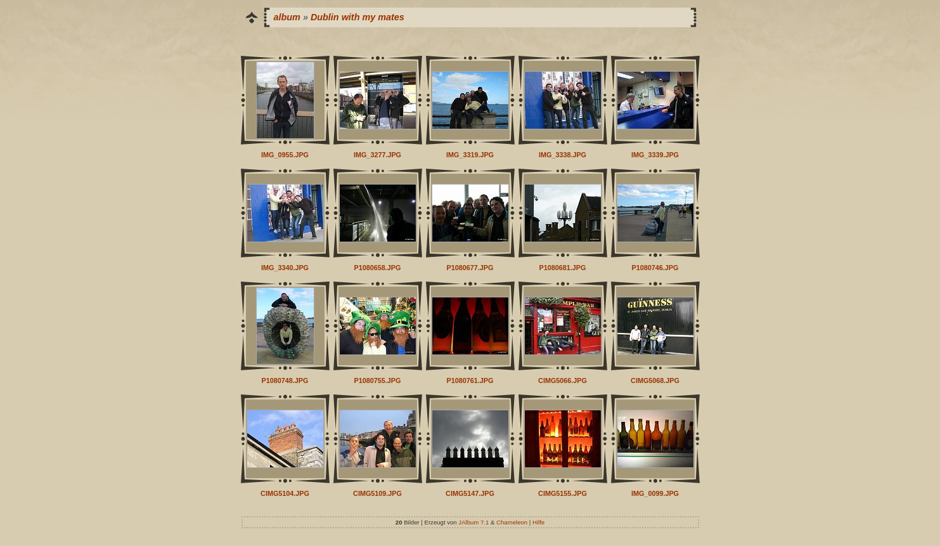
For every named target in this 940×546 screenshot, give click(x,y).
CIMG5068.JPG (655, 380)
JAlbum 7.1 (473, 522)
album (287, 17)
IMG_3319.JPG (470, 155)
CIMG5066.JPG (562, 380)
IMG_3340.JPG (285, 267)
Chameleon (511, 522)
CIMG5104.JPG (285, 493)
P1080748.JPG (285, 380)
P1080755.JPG (377, 380)
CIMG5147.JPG (470, 493)
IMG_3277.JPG (377, 155)
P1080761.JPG (470, 380)
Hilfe (538, 522)
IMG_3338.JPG (562, 155)
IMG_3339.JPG (655, 155)
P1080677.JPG (470, 267)
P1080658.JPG (377, 267)
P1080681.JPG (562, 267)
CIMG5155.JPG (562, 493)
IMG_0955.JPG (285, 155)
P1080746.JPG (655, 267)
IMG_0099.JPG (655, 493)
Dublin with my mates (357, 17)
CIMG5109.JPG (377, 493)
